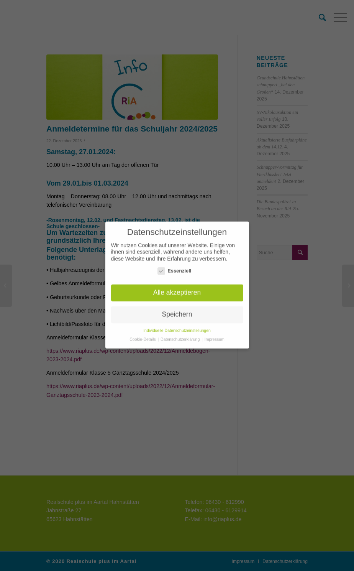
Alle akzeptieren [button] (177, 289)
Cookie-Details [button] (143, 335)
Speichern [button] (177, 310)
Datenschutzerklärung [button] (181, 335)
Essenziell (174, 267)
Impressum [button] (215, 335)
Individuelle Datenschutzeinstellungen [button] (177, 326)
